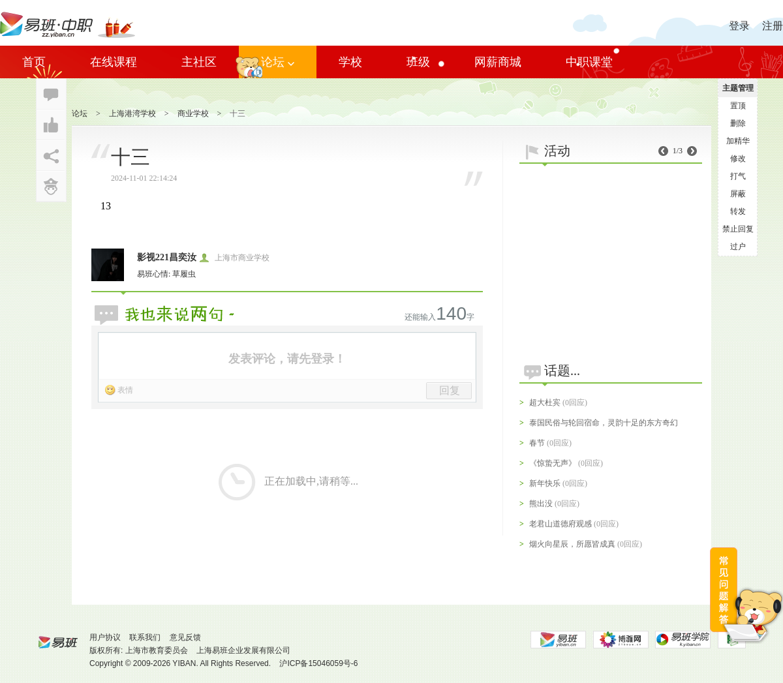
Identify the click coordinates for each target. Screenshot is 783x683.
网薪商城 (497, 61)
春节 (537, 443)
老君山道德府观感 (560, 523)
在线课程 (113, 61)
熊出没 (541, 503)
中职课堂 (589, 61)
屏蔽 (738, 193)
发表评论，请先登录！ (287, 358)
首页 (34, 61)
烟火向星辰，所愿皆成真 (572, 544)
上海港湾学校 (132, 113)
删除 (738, 123)
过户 (738, 246)
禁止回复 (738, 229)
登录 (739, 25)
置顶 (738, 105)
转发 (738, 211)
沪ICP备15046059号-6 (318, 663)
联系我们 (145, 637)
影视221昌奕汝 (166, 257)
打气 (738, 176)
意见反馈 (185, 637)
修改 (738, 158)
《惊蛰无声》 (552, 463)
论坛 (277, 61)
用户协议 (105, 637)
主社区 (199, 61)
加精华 (738, 140)
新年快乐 (544, 483)
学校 (350, 61)
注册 (772, 25)
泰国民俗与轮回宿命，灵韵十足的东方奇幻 (603, 422)
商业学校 (193, 113)
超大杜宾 (544, 402)
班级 (418, 61)
